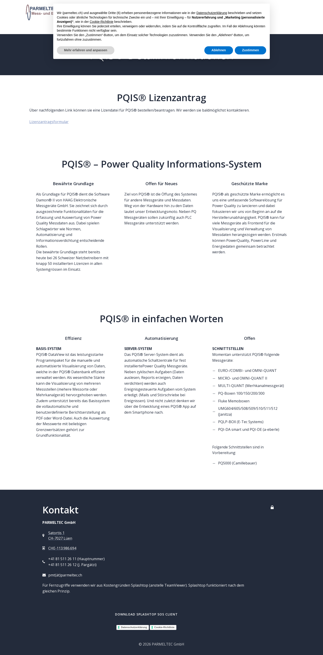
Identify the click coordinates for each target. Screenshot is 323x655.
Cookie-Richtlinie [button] (101, 21)
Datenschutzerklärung (134, 627)
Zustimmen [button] (250, 50)
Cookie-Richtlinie (164, 627)
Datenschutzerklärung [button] (211, 13)
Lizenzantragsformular (49, 121)
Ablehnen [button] (219, 50)
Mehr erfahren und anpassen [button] (85, 50)
